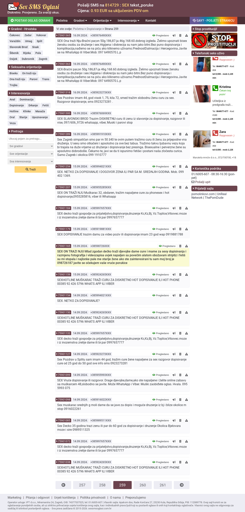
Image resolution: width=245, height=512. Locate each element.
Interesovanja (128, 20)
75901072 (64, 441)
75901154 (64, 295)
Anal (12, 99)
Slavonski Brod (19, 47)
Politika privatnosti (92, 497)
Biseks (14, 73)
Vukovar (41, 35)
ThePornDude (214, 197)
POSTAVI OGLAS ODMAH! (30, 20)
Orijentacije (102, 20)
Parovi (34, 79)
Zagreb (43, 58)
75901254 (64, 166)
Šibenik (14, 53)
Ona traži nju (17, 79)
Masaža (40, 111)
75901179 (64, 228)
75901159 (64, 274)
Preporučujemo (135, 497)
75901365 (64, 35)
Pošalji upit (202, 182)
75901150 (64, 312)
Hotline (14, 111)
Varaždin (15, 41)
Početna (62, 20)
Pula (38, 53)
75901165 (64, 245)
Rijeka (27, 53)
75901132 (64, 333)
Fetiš (45, 105)
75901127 (64, 354)
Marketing (14, 497)
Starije (23, 117)
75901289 (64, 134)
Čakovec (15, 35)
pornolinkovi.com (203, 194)
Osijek (13, 58)
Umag (28, 41)
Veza (13, 123)
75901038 (64, 462)
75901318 (64, 92)
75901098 (64, 399)
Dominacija (26, 99)
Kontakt (150, 20)
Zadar (28, 35)
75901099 (64, 374)
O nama (115, 497)
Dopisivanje (17, 105)
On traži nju (29, 73)
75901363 (64, 63)
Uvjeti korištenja (65, 497)
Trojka (13, 85)
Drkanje (33, 105)
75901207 (64, 187)
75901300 (64, 113)
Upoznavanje (40, 117)
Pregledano (160, 35)
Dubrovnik (28, 58)
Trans (45, 79)
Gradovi (80, 20)
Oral (12, 117)
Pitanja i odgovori (38, 497)
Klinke (27, 111)
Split (39, 41)
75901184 (64, 208)
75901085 (64, 420)
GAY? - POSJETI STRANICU (213, 20)
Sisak (35, 47)
